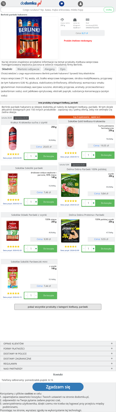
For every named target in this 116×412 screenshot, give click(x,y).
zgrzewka (21, 118)
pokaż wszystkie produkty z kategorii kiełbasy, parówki (58, 306)
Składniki (7, 69)
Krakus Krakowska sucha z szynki (29, 122)
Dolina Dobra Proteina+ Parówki (86, 214)
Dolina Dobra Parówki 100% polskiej (87, 169)
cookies (28, 393)
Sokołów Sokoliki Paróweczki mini (29, 261)
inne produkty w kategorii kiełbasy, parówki (58, 102)
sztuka (6, 117)
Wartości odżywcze (28, 69)
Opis (62, 69)
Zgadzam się (58, 387)
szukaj (109, 9)
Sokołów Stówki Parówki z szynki (29, 214)
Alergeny (50, 69)
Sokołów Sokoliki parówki (29, 168)
